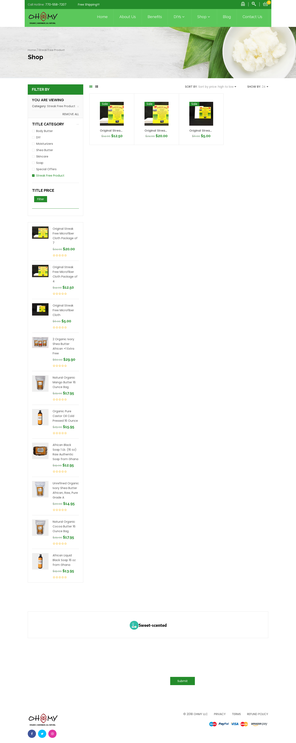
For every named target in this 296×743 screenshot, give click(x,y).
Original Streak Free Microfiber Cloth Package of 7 (65, 236)
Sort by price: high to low (216, 87)
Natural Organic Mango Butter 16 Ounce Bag (64, 382)
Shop (204, 17)
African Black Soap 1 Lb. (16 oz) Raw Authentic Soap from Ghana (65, 452)
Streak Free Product (61, 106)
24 (264, 87)
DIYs (180, 17)
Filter (40, 199)
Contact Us (252, 17)
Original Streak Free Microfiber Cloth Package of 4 (65, 274)
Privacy (220, 714)
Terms (236, 714)
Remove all (70, 114)
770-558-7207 (55, 4)
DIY (38, 137)
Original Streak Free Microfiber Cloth (63, 310)
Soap (39, 163)
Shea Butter (44, 150)
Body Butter (44, 131)
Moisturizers (44, 144)
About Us (127, 17)
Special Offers (46, 169)
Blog (227, 17)
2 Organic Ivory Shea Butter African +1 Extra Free (63, 346)
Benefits (155, 17)
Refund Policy (257, 714)
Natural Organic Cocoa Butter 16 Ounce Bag (64, 526)
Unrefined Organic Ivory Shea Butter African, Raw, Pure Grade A (66, 490)
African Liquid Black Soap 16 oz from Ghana (64, 560)
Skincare (42, 156)
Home (102, 17)
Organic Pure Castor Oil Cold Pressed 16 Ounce (65, 416)
